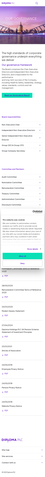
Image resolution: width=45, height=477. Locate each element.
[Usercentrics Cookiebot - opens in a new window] (32, 211)
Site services (7, 456)
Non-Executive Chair (11, 124)
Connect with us (9, 462)
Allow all (22, 256)
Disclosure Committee (11, 205)
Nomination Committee (12, 182)
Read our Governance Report (17, 95)
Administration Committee (13, 199)
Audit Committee (9, 177)
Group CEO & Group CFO (13, 145)
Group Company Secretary (13, 151)
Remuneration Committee (13, 188)
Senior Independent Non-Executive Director (17, 138)
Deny (22, 263)
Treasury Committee (10, 193)
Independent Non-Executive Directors (18, 130)
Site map (6, 450)
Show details (32, 249)
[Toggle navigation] (42, 3)
